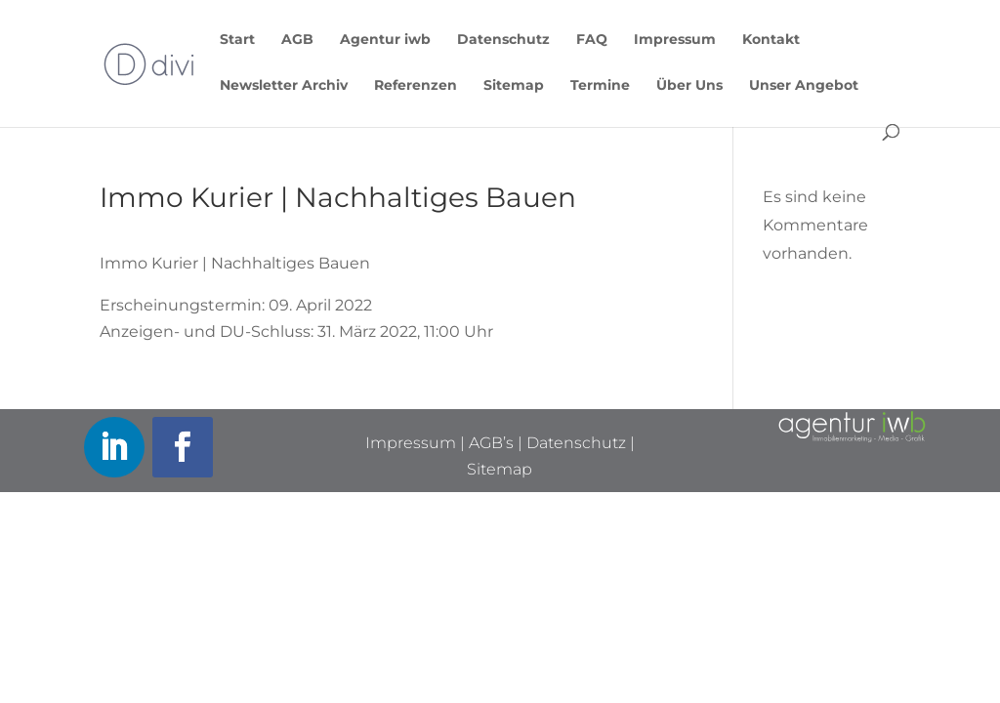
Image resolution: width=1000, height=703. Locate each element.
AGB (297, 40)
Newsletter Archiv (284, 86)
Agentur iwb (385, 40)
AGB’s (491, 443)
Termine (600, 86)
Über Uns (689, 86)
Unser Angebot (803, 86)
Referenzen (415, 86)
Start (237, 40)
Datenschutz (503, 40)
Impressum (675, 40)
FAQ (591, 40)
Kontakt (771, 40)
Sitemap (513, 86)
